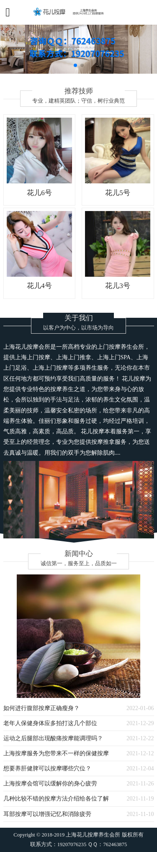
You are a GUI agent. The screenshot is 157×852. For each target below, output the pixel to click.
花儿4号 (39, 286)
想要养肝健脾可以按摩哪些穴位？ (47, 768)
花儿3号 (117, 286)
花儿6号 (39, 193)
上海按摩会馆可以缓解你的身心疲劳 (50, 783)
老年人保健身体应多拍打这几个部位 (50, 723)
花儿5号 (117, 193)
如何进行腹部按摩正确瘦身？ (41, 708)
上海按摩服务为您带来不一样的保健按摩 (56, 753)
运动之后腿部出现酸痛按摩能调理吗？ (53, 738)
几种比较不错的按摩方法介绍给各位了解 (56, 798)
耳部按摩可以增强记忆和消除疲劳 (47, 814)
